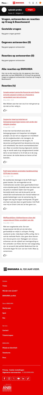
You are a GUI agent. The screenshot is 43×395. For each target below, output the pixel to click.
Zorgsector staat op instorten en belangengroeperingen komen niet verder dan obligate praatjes (20, 121)
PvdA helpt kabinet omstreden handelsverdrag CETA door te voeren (20, 172)
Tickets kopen (7, 335)
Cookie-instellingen (16, 370)
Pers (4, 357)
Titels (4, 286)
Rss (3, 318)
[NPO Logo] (40, 3)
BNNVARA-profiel (9, 296)
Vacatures (6, 353)
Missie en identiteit (9, 348)
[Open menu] (5, 2)
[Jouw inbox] (33, 2)
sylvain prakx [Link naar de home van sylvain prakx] (15, 9)
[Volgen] (30, 9)
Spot (4, 313)
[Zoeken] (30, 3)
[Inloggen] (36, 3)
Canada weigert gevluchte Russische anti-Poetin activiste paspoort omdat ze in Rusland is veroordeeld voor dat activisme (21, 94)
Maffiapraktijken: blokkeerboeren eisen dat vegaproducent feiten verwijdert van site (19, 219)
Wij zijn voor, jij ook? (9, 291)
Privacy (5, 370)
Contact (5, 330)
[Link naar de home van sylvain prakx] (4, 9)
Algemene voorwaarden (11, 372)
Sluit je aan (6, 308)
